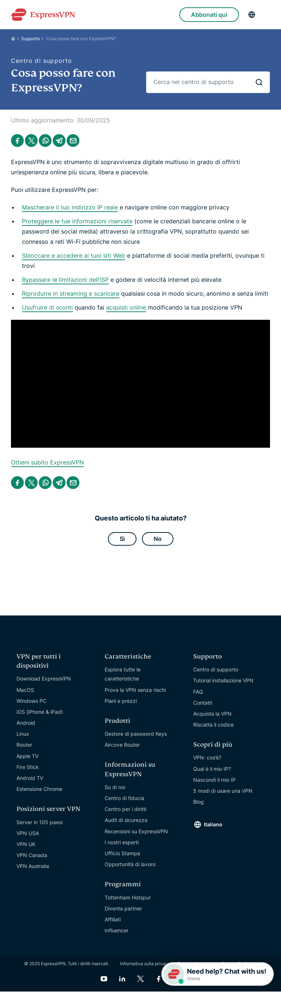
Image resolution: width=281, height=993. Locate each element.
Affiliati (113, 921)
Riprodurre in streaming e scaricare (70, 293)
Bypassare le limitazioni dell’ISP (65, 279)
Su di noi (115, 788)
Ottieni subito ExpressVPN (47, 462)
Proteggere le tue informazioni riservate (77, 221)
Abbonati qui (209, 14)
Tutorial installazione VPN (223, 682)
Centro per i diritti (125, 810)
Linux (22, 735)
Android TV (29, 779)
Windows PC (31, 702)
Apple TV (27, 757)
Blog (198, 803)
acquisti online (126, 307)
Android (25, 724)
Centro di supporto (215, 671)
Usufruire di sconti (47, 307)
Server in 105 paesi (39, 823)
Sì (122, 539)
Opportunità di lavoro (130, 866)
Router (24, 746)
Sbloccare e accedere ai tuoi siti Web (73, 255)
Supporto (30, 38)
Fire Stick (27, 768)
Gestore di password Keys (136, 735)
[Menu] (266, 14)
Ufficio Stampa (122, 855)
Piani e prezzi (121, 702)
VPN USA (27, 834)
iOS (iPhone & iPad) (39, 713)
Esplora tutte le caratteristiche (122, 675)
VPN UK (25, 845)
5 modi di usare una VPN (222, 792)
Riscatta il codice (213, 726)
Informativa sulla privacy (145, 965)
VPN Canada (31, 856)
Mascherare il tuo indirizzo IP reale (70, 207)
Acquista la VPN (212, 715)
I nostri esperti (122, 844)
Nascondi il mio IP (214, 781)
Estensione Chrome (39, 790)
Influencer (116, 932)
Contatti (202, 704)
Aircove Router (122, 746)
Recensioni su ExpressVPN (136, 832)
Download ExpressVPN (43, 680)
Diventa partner (123, 909)
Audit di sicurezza (126, 821)
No (158, 539)
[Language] (251, 14)
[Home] (16, 38)
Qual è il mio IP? (212, 770)
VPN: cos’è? (207, 759)
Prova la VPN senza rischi (135, 691)
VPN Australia (32, 867)
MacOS (25, 691)
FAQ (198, 693)
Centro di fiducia (124, 799)
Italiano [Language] (213, 826)
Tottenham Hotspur (128, 898)
